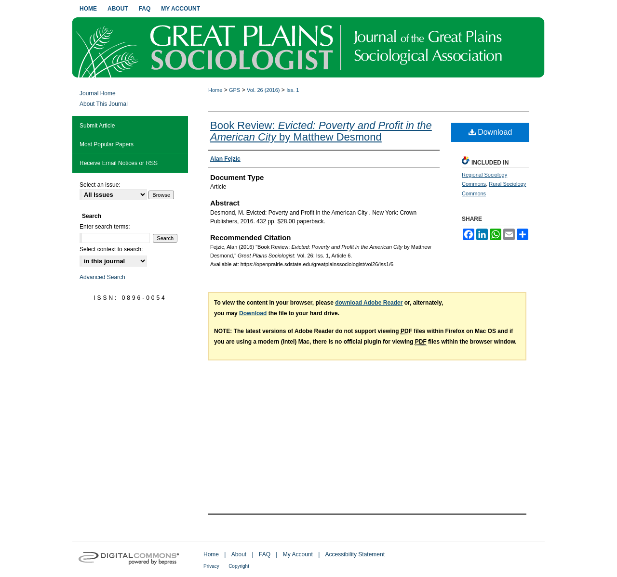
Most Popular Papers (107, 144)
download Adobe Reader (368, 302)
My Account (298, 554)
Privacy (211, 566)
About (238, 554)
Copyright (238, 566)
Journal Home (98, 93)
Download (490, 132)
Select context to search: (111, 249)
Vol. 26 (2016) (263, 90)
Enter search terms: (105, 226)
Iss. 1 (292, 90)
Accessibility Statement (355, 554)
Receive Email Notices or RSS (119, 163)
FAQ (264, 554)
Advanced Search (102, 277)
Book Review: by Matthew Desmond (321, 131)
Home (215, 90)
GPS (234, 90)
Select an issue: (100, 184)
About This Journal (104, 104)
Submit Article (97, 125)
